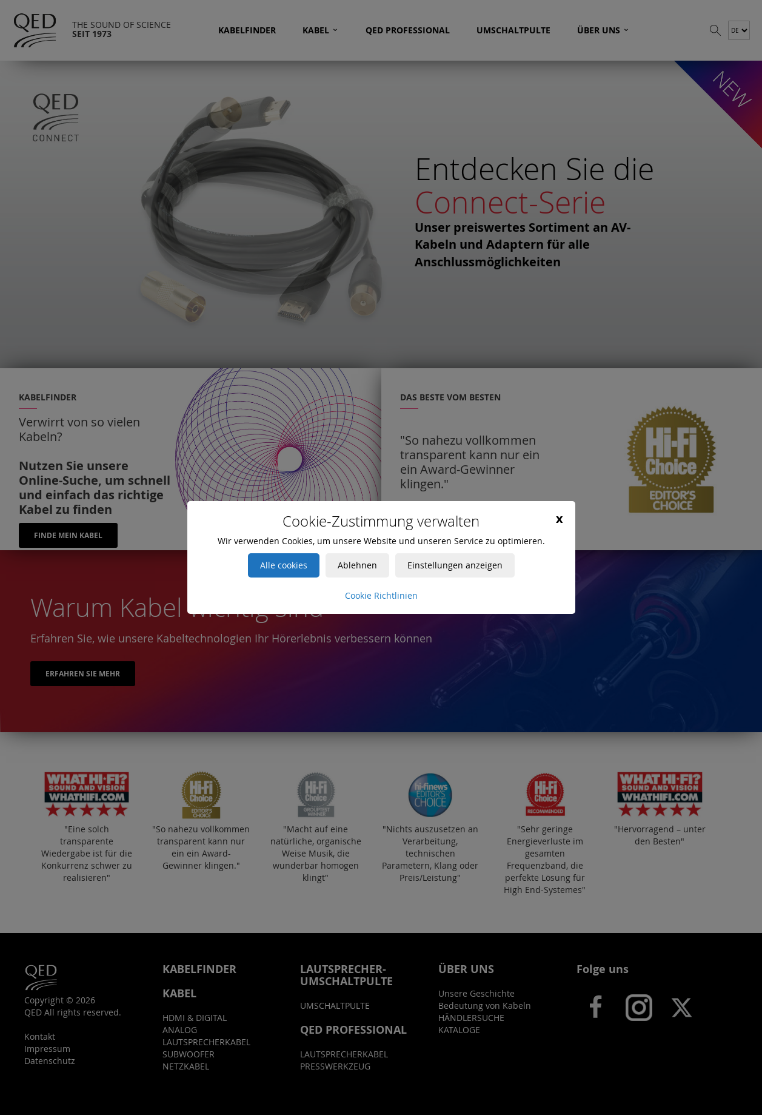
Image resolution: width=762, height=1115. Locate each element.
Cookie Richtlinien (381, 595)
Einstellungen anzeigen (455, 565)
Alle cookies (283, 565)
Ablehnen (357, 565)
